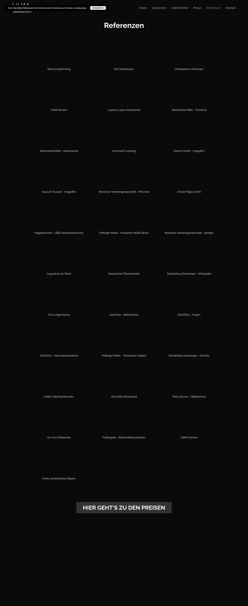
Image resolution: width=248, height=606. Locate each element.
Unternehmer (179, 8)
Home (143, 8)
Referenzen (213, 8)
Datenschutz (81, 8)
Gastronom (159, 8)
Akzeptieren (98, 8)
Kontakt (230, 8)
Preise (197, 8)
